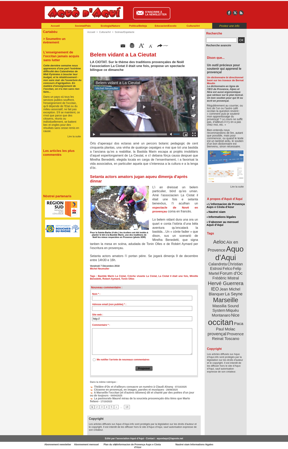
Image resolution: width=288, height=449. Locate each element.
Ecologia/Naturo (110, 25)
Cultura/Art (193, 25)
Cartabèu (49, 31)
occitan (221, 304)
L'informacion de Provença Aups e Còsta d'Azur (225, 205)
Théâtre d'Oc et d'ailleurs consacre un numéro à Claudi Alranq (126, 386)
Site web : (97, 314)
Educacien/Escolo (165, 25)
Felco (238, 260)
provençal (234, 310)
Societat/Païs (83, 25)
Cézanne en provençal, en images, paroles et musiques (122, 389)
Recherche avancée (217, 45)
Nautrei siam (216, 211)
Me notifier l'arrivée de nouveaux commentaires (123, 359)
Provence (220, 314)
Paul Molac (217, 310)
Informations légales (221, 216)
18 (125, 405)
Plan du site (127, 443)
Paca (237, 305)
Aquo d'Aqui (224, 250)
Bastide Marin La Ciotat (112, 276)
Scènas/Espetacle (123, 32)
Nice (234, 298)
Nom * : (96, 294)
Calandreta (235, 255)
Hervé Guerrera (225, 273)
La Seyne (232, 283)
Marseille (219, 288)
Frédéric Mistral (229, 269)
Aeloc (220, 240)
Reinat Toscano (228, 316)
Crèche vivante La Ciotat (142, 276)
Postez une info (229, 25)
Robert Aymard (110, 278)
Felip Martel (220, 264)
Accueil (55, 25)
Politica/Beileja (138, 25)
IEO (216, 278)
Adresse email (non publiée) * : (109, 304)
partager (163, 45)
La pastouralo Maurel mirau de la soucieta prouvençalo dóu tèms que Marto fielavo (138, 397)
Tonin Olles (126, 278)
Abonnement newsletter (58, 443)
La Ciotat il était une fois (173, 276)
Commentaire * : (101, 325)
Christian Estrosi (221, 260)
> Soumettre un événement (60, 38)
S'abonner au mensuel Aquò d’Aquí (222, 222)
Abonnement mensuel (93, 443)
